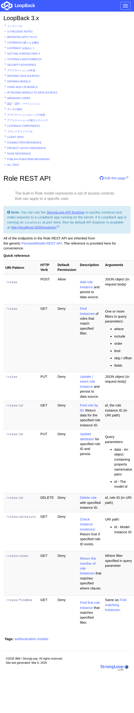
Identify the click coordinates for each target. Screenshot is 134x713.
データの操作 (14, 109)
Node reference (19, 153)
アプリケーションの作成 (21, 70)
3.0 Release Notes (20, 31)
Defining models (19, 81)
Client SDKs (15, 137)
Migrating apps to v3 (22, 37)
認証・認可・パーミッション (23, 103)
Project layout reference (26, 148)
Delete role (88, 497)
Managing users (18, 98)
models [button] (42, 639)
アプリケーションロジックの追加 (26, 114)
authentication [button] (25, 639)
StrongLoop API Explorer (66, 212)
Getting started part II (23, 53)
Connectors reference (24, 142)
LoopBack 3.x (21, 18)
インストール (14, 26)
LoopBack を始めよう (21, 48)
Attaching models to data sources (32, 92)
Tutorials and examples (24, 59)
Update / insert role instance (87, 381)
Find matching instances (115, 605)
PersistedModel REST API (41, 243)
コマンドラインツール (20, 131)
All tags (13, 164)
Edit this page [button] (112, 178)
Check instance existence (87, 524)
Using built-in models (22, 87)
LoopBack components (23, 125)
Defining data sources (23, 75)
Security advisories (21, 64)
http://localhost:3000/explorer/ (34, 227)
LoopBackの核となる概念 (23, 42)
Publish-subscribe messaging (28, 159)
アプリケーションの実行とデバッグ (27, 120)
